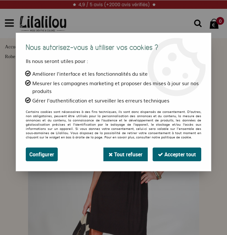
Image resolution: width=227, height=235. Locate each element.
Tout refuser (126, 154)
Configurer (41, 154)
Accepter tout (177, 154)
